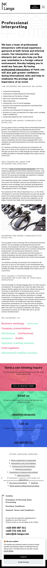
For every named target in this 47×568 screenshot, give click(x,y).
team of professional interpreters (22, 169)
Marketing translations (23, 469)
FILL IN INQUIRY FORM (23, 386)
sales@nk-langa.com (23, 414)
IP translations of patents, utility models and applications (23, 479)
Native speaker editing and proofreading (24, 486)
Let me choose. (9, 551)
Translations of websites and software (23, 472)
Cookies (9, 496)
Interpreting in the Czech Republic (23, 463)
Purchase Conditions (15, 506)
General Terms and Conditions (20, 510)
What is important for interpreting (23, 460)
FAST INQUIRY (35, 7)
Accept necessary (23, 562)
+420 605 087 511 (23, 442)
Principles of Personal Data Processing (19, 501)
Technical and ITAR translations (23, 466)
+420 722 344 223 (16, 530)
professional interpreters (15, 69)
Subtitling (34, 483)
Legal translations (23, 475)
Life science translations (18, 483)
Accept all (23, 557)
